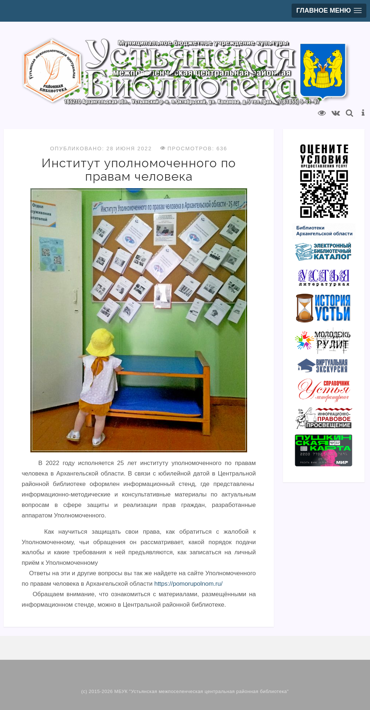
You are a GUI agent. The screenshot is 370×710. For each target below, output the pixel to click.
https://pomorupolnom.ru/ (188, 583)
